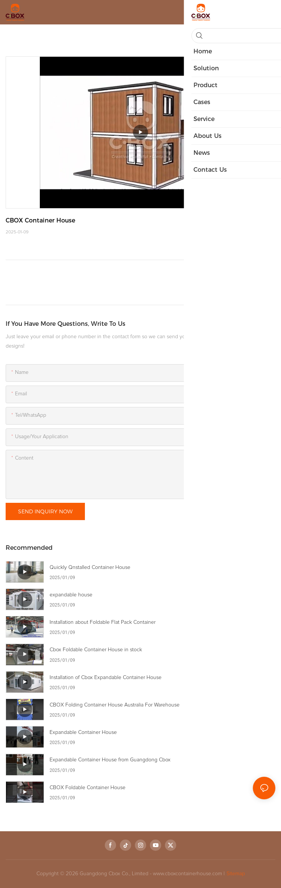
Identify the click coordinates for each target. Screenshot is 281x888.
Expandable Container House (83, 732)
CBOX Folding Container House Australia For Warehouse (115, 705)
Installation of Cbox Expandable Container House (106, 677)
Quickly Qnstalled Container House (90, 567)
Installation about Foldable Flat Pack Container (103, 622)
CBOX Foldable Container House (87, 787)
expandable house (71, 595)
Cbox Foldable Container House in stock (96, 649)
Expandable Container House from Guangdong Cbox (110, 759)
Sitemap (236, 873)
